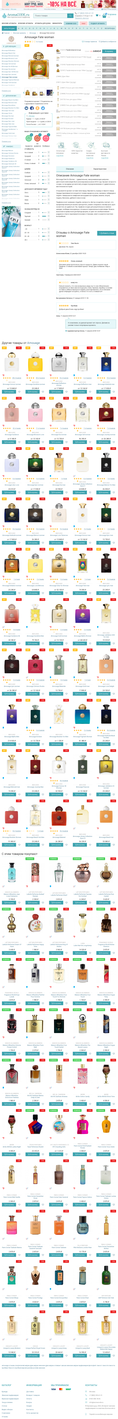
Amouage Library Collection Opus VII (11, 191)
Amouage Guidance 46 (9, 161)
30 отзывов (40, 378)
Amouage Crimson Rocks (10, 153)
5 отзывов (111, 579)
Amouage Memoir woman (35, 535)
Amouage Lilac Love (12, 485)
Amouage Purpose (82, 787)
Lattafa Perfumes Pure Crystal (106, 895)
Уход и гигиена (7, 1402)
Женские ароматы (9, 23)
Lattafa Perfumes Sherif (59, 895)
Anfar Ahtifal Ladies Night (12, 1147)
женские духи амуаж (46, 1365)
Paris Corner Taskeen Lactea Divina (106, 1197)
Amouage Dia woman (9, 69)
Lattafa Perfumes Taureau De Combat (83, 895)
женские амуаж (72, 1365)
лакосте (105, 1365)
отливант (57, 1365)
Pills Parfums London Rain (83, 1247)
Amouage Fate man (8, 124)
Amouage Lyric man (106, 586)
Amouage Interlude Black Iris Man (106, 736)
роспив (35, 1368)
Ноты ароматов (32, 1413)
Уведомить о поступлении (109, 58)
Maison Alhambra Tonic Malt (35, 1046)
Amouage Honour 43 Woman (59, 787)
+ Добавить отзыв (106, 233)
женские (42, 1368)
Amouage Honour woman (12, 384)
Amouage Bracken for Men (10, 108)
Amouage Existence (8, 158)
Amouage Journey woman (106, 434)
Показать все (6, 91)
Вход (104, 9)
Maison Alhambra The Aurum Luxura (82, 1046)
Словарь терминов (90, 41)
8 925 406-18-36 (94, 1399)
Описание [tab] (70, 169)
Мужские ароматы (25, 23)
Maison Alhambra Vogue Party (106, 996)
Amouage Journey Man (35, 787)
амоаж (63, 1365)
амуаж (27, 1365)
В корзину (109, 51)
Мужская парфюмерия (10, 1399)
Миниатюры (57, 23)
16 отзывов (63, 378)
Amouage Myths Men (11, 737)
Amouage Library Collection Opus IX (11, 179)
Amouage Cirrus (7, 113)
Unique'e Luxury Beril (82, 1348)
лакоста (112, 1365)
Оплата (29, 1399)
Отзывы (5, 1417)
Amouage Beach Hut (8, 53)
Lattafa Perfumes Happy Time (35, 945)
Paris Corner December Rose (35, 1197)
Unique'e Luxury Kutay (59, 1348)
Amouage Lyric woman (12, 686)
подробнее (59, 155)
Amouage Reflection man (83, 384)
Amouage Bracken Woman (10, 61)
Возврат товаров (33, 1395)
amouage (5, 1365)
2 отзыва (111, 529)
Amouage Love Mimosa (35, 586)
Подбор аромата (98, 23)
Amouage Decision (8, 156)
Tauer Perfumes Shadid (35, 1147)
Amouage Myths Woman (82, 636)
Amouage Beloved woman (10, 56)
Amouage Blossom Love (10, 58)
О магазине (6, 1413)
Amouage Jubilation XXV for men (106, 636)
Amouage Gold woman (9, 82)
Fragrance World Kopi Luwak (11, 996)
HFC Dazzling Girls (58, 1147)
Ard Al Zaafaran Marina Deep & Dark (35, 1096)
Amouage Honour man (83, 535)
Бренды (5, 1392)
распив (30, 1368)
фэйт (94, 1365)
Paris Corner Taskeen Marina (12, 1247)
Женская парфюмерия (10, 1395)
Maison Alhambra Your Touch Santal (59, 1046)
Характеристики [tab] (99, 169)
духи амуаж (34, 1365)
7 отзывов (64, 428)
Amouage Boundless (8, 105)
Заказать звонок (82, 18)
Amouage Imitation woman (11, 586)
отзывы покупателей (17, 1365)
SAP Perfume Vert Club (106, 1298)
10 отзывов (111, 378)
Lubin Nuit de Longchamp (83, 945)
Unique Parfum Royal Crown (35, 1348)
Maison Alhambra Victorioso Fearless (12, 1096)
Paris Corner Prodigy (35, 1298)
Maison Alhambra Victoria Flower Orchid (12, 1046)
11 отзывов (40, 428)
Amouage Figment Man (9, 126)
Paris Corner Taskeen (59, 1247)
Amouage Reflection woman (59, 384)
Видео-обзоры (7, 1409)
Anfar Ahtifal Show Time (106, 1096)
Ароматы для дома (43, 23)
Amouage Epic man (8, 121)
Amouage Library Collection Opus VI (11, 187)
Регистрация (111, 9)
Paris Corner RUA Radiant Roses (82, 1147)
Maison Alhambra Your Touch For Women (59, 996)
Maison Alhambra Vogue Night (106, 1046)
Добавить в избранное (107, 41)
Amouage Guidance (12, 434)
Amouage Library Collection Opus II (11, 167)
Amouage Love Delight (106, 686)
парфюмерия (83, 1365)
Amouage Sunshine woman (35, 384)
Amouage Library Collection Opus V (11, 183)
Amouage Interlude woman (11, 535)
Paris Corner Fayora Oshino (82, 1197)
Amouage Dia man (8, 116)
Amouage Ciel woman (9, 64)
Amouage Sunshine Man (35, 636)
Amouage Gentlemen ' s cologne (10, 130)
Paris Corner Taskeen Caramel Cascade (35, 1247)
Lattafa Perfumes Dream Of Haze (11, 945)
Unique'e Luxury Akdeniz (11, 1348)
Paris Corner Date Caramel (59, 1197)
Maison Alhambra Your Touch (83, 996)
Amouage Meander (59, 686)
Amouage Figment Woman (10, 80)
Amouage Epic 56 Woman (10, 72)
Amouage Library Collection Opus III (11, 171)
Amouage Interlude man (106, 384)
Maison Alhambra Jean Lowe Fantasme (12, 895)
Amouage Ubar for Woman (59, 586)
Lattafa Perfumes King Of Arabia (59, 945)
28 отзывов (16, 378)
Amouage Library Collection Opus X (11, 195)
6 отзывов (88, 378)
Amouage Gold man (8, 133)
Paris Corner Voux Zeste (106, 1147)
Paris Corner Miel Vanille (12, 1197)
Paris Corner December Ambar (106, 1247)
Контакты (30, 1409)
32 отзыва (17, 428)
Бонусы (29, 1402)
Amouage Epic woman (9, 74)
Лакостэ (11, 1368)
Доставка (30, 1392)
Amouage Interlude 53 (9, 164)
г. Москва (13, 9)
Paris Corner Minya (11, 1298)
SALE (83, 23)
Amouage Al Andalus (8, 50)
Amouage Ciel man (8, 110)
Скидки (91, 9)
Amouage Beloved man (9, 102)
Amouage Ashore (7, 150)
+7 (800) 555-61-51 (85, 13)
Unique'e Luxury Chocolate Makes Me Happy (106, 1348)
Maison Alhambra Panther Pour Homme (35, 996)
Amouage (33, 343)
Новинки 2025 (71, 23)
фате (90, 1365)
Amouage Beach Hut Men (10, 100)
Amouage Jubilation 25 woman (106, 787)
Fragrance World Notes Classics (106, 945)
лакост (99, 1365)
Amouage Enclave (7, 118)
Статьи (4, 1406)
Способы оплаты (50, 9)
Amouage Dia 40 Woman (10, 66)
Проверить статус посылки (72, 9)
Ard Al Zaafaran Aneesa (59, 1096)
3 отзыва (111, 479)
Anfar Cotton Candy (82, 1096)
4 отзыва (39, 42)
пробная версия (21, 1368)
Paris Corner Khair (83, 1298)
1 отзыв (64, 479)
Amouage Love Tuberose (59, 535)
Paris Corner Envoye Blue (58, 1298)
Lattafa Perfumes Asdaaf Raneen (35, 895)
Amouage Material (59, 837)
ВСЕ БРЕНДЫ (110, 28)
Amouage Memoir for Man (106, 485)
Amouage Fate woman (9, 77)
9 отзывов (64, 529)
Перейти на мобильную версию (101, 1414)
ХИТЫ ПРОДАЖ (9, 28)
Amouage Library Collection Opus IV (11, 175)
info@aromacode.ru (96, 1402)
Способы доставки (30, 9)
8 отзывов (17, 529)
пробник (5, 1368)
